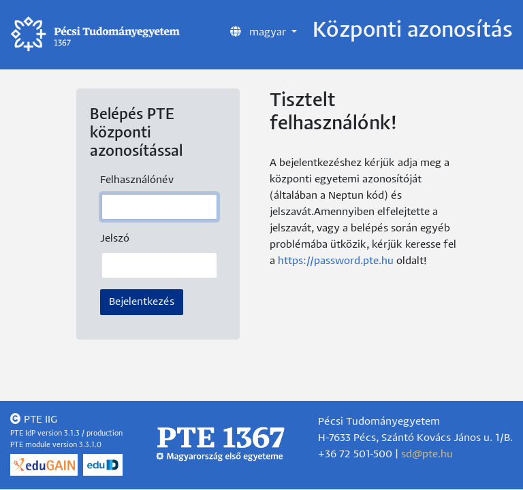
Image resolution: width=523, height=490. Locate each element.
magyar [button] (259, 31)
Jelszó (114, 238)
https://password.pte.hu (336, 261)
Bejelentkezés (141, 302)
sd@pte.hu (427, 454)
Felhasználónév (137, 180)
